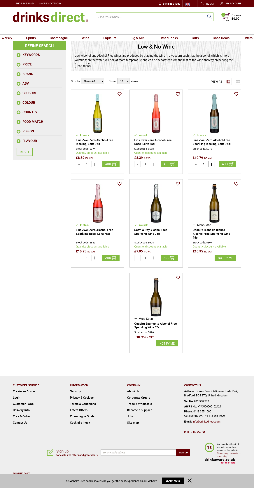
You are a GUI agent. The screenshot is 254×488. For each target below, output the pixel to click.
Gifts (188, 30)
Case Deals (211, 30)
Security (75, 391)
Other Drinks (164, 30)
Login (16, 398)
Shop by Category (50, 3)
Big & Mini (136, 30)
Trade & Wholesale (139, 404)
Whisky (19, 30)
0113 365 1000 (171, 4)
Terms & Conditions (83, 404)
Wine (90, 30)
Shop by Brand (25, 3)
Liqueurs (111, 30)
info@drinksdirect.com (206, 421)
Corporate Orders (138, 398)
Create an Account (25, 391)
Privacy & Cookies (82, 398)
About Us (133, 391)
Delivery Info (21, 410)
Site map (133, 423)
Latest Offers (78, 410)
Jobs (130, 416)
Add (108, 164)
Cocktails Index (80, 423)
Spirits (41, 30)
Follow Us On (192, 432)
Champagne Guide (82, 416)
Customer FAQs (23, 404)
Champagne (66, 30)
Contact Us (20, 423)
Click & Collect (22, 416)
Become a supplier (139, 410)
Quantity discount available (92, 152)
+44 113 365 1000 (214, 415)
